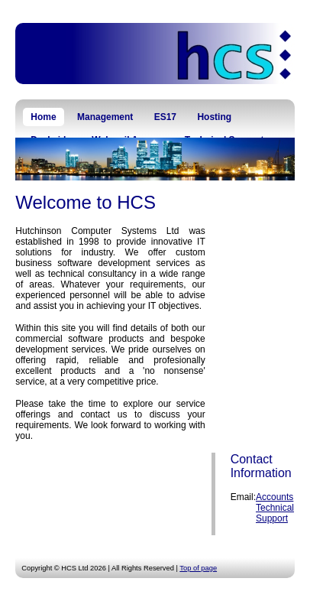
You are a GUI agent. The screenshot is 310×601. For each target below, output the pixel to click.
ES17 (165, 117)
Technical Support (275, 513)
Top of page (198, 568)
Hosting (214, 117)
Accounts (274, 497)
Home (43, 117)
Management (105, 117)
